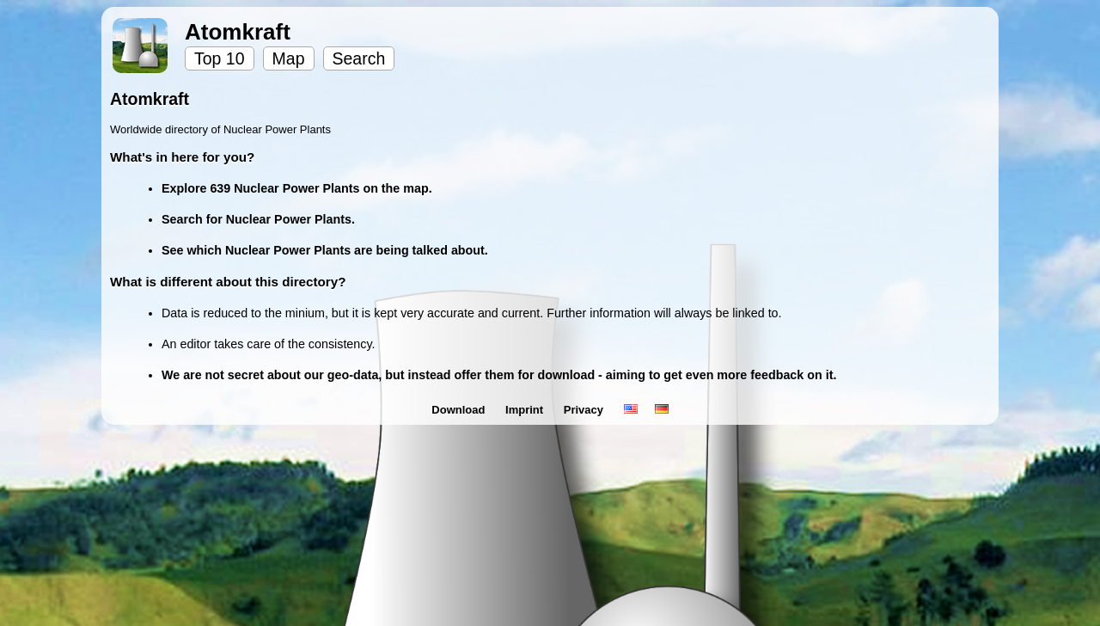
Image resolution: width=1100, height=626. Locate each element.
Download (459, 409)
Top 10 (219, 58)
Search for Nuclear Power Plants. (258, 219)
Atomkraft (237, 32)
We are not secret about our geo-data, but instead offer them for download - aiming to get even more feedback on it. (499, 375)
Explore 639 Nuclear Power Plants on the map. (297, 188)
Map (288, 58)
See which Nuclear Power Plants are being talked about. (325, 250)
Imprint (526, 409)
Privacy (585, 409)
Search (359, 58)
